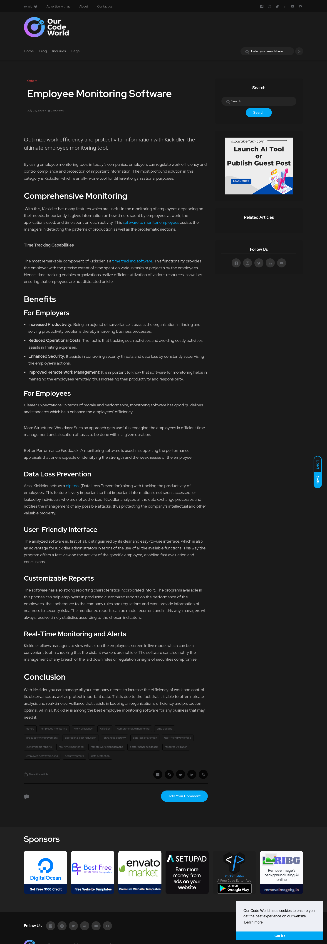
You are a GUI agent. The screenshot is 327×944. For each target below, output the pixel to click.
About (83, 6)
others (30, 728)
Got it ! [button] (280, 936)
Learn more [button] (253, 922)
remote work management (107, 747)
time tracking (164, 728)
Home (29, 51)
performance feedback (144, 747)
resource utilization (176, 747)
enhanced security (115, 738)
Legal (75, 51)
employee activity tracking (42, 756)
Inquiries (59, 51)
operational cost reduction (80, 738)
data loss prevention (145, 738)
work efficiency (83, 728)
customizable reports (39, 747)
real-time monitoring (71, 747)
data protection (100, 756)
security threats (74, 756)
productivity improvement (41, 738)
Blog (43, 51)
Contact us (104, 6)
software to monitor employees (151, 222)
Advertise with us (58, 6)
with (30, 6)
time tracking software (132, 261)
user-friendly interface (177, 738)
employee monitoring (54, 728)
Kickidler (105, 728)
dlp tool (72, 485)
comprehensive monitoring (133, 728)
